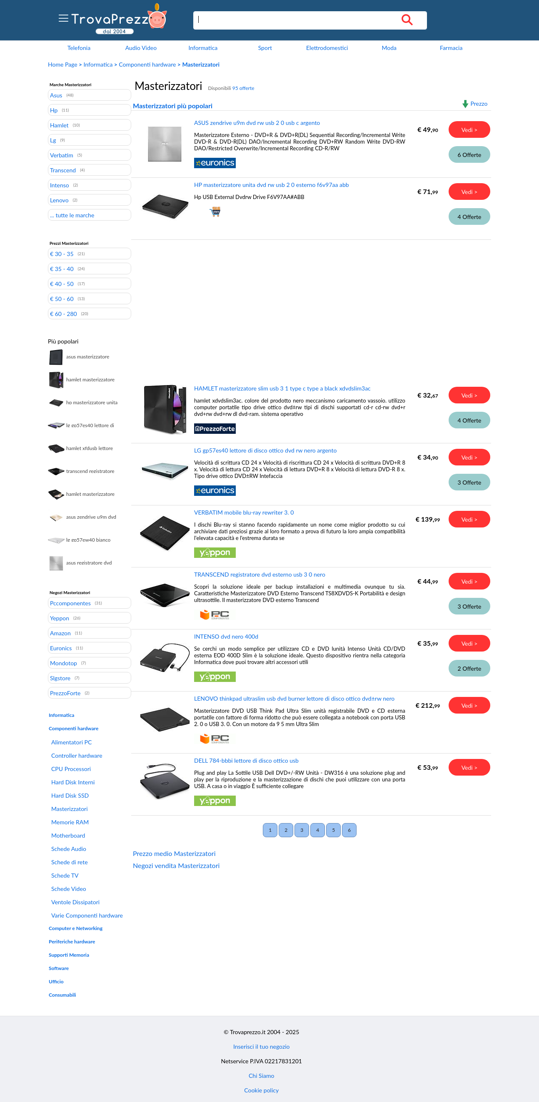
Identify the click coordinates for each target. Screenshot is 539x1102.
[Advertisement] (309, 306)
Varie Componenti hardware (87, 915)
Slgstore (60, 677)
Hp (53, 110)
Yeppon (59, 617)
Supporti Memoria (69, 955)
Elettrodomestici (327, 47)
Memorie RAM (70, 822)
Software (59, 968)
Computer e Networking (75, 928)
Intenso (59, 185)
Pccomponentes (70, 603)
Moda (389, 47)
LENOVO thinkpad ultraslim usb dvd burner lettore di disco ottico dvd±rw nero (294, 698)
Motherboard (68, 835)
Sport (265, 47)
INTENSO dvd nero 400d (226, 636)
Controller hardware (76, 755)
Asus (56, 95)
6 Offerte (470, 154)
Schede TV (65, 875)
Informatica (202, 47)
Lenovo (59, 200)
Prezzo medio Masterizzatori (174, 853)
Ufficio (56, 981)
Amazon (60, 632)
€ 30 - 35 (62, 253)
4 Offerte (470, 216)
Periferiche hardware (72, 941)
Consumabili (62, 995)
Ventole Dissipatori (75, 901)
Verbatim (61, 155)
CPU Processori (71, 768)
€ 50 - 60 (62, 298)
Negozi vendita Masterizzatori (176, 865)
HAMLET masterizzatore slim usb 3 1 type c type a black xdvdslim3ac (282, 388)
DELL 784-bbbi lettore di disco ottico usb (246, 760)
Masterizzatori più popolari (172, 105)
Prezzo (478, 103)
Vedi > (470, 129)
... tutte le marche (72, 214)
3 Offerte (470, 482)
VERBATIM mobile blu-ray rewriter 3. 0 (244, 512)
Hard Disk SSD (70, 795)
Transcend (63, 170)
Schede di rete (69, 862)
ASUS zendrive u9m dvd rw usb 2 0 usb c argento (257, 122)
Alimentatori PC (71, 742)
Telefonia (78, 47)
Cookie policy (261, 1090)
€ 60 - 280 (63, 313)
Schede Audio (68, 848)
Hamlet (59, 125)
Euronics (61, 647)
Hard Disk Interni (73, 782)
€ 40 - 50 (62, 283)
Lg (53, 140)
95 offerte (243, 88)
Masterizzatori (69, 808)
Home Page (62, 64)
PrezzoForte (65, 692)
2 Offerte (470, 668)
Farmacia (451, 47)
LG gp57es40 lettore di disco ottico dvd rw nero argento (265, 450)
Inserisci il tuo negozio (261, 1046)
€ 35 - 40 (62, 268)
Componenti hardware (147, 64)
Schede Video (68, 888)
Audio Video (141, 47)
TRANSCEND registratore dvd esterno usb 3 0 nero (259, 574)
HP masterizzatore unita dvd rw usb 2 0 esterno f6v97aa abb (271, 184)
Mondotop (63, 662)
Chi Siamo (261, 1075)
